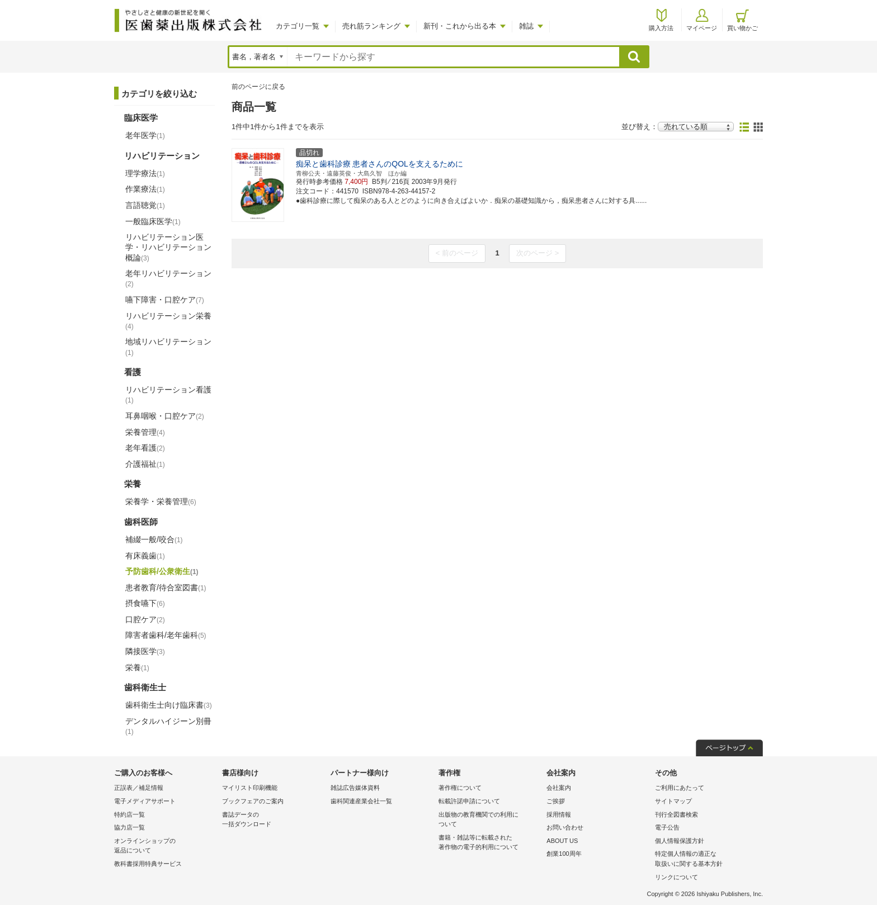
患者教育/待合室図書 (165, 587)
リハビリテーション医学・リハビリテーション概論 (168, 247)
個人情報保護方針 (679, 840)
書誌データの (273, 820)
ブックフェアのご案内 (253, 801)
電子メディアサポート (145, 801)
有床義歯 (145, 555)
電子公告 (667, 827)
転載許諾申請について (469, 801)
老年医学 (145, 135)
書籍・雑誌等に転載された (489, 843)
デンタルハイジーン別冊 (168, 726)
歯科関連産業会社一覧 (361, 801)
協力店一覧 (129, 827)
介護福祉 (145, 463)
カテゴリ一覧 (297, 26)
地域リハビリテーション (168, 346)
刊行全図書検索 (676, 814)
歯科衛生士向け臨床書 (168, 704)
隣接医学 (145, 651)
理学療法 (145, 173)
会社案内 (558, 787)
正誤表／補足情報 (138, 787)
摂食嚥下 (145, 603)
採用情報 (558, 814)
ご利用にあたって (679, 787)
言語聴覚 (145, 205)
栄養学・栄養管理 (160, 501)
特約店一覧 (129, 814)
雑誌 (526, 26)
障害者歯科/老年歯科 (165, 635)
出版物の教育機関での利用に (489, 820)
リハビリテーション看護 (168, 394)
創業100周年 (563, 853)
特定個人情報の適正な (706, 859)
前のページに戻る (258, 87)
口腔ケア (145, 619)
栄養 (137, 667)
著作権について (460, 787)
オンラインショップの (165, 846)
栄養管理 (145, 432)
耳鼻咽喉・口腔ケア (164, 415)
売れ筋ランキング (371, 26)
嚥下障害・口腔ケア (164, 299)
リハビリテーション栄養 (168, 320)
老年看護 (145, 447)
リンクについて (676, 877)
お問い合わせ (564, 827)
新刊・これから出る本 (459, 26)
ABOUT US (562, 840)
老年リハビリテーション (168, 278)
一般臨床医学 (153, 221)
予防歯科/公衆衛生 (162, 571)
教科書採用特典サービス (148, 863)
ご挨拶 (555, 801)
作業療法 (145, 188)
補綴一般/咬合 (154, 539)
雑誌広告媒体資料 (355, 787)
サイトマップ (673, 801)
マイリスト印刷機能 (249, 787)
